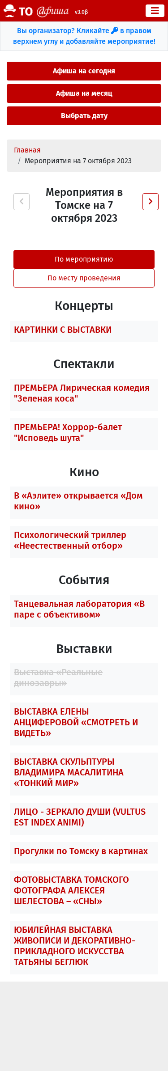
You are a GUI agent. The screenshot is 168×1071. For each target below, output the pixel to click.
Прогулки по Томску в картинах (81, 851)
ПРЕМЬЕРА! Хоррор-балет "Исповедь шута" (68, 432)
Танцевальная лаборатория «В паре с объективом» (79, 609)
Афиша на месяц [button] (84, 93)
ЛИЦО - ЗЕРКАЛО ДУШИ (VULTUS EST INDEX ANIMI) (80, 817)
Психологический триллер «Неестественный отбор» (70, 540)
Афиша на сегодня (84, 71)
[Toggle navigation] (155, 10)
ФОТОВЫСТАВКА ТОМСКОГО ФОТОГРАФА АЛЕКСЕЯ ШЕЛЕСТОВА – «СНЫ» (71, 890)
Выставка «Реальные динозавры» (58, 677)
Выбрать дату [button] (84, 115)
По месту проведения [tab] (84, 278)
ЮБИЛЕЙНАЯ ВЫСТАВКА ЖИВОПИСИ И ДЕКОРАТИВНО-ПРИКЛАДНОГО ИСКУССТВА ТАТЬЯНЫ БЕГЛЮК (74, 945)
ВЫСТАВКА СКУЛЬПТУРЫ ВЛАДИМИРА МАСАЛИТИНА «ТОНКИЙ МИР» (69, 772)
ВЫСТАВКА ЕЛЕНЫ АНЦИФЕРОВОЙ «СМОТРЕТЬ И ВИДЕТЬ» (76, 722)
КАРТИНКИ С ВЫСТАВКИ (63, 329)
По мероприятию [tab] (84, 259)
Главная (27, 150)
